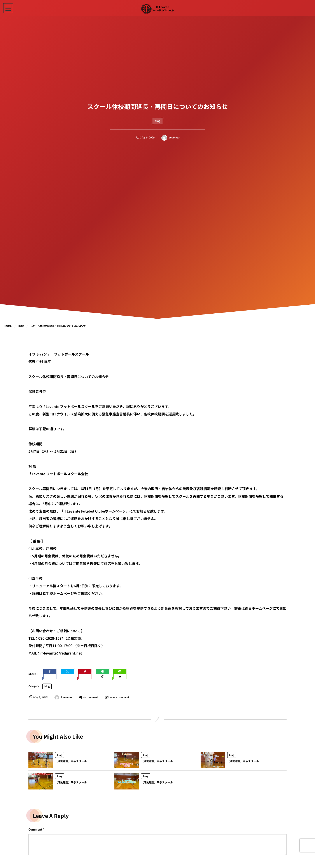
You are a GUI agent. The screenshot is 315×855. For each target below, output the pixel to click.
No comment (90, 697)
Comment (35, 829)
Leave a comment (118, 697)
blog (157, 121)
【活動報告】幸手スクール (71, 764)
